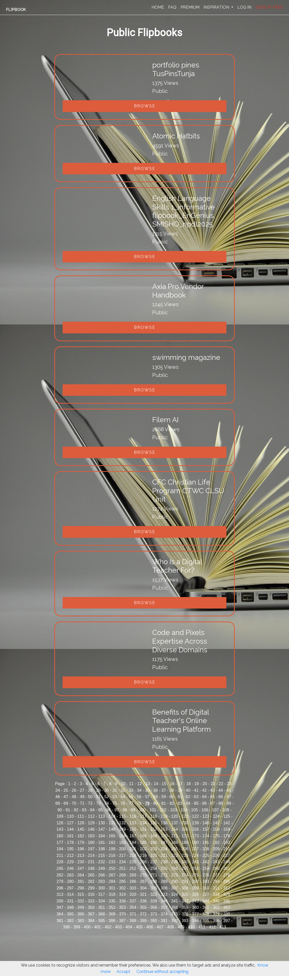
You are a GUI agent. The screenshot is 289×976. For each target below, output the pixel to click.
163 (91, 836)
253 (143, 868)
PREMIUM (190, 7)
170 (164, 836)
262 (60, 875)
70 (74, 803)
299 (91, 888)
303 (132, 888)
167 (132, 836)
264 (80, 875)
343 (195, 901)
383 (80, 920)
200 (122, 849)
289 (164, 881)
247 (80, 868)
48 (74, 797)
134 (143, 823)
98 (125, 810)
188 (174, 842)
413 (222, 927)
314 (70, 894)
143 (60, 829)
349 (80, 907)
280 (70, 881)
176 (226, 836)
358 (174, 907)
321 (143, 894)
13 (147, 784)
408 (170, 927)
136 (164, 823)
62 (188, 797)
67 (229, 797)
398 (66, 927)
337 (132, 901)
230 (80, 862)
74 (106, 803)
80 (155, 803)
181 (101, 842)
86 (204, 803)
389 (143, 920)
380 (226, 914)
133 (132, 823)
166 (122, 836)
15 (164, 784)
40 (188, 790)
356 (153, 907)
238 (164, 862)
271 (153, 875)
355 (143, 907)
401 (97, 927)
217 (122, 855)
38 (172, 790)
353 (122, 907)
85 (196, 803)
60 (172, 797)
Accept (123, 971)
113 (101, 816)
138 (185, 823)
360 (195, 907)
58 (155, 797)
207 (195, 849)
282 (91, 881)
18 (188, 784)
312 (226, 888)
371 (132, 914)
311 (216, 888)
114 (111, 816)
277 (216, 875)
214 (91, 855)
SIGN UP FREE (269, 7)
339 (153, 901)
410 (191, 927)
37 (163, 790)
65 (212, 797)
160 (60, 836)
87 (212, 803)
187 (164, 842)
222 (174, 855)
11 (131, 784)
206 (185, 849)
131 (111, 823)
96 (108, 810)
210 (226, 849)
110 (70, 816)
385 (101, 920)
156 (195, 829)
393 (185, 920)
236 (143, 862)
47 (66, 797)
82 (172, 803)
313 (60, 894)
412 (212, 927)
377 (195, 914)
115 (122, 816)
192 (216, 842)
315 (80, 894)
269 (132, 875)
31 (115, 790)
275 (195, 875)
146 (91, 829)
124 (216, 816)
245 (60, 868)
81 (163, 803)
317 (101, 894)
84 (188, 803)
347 (60, 907)
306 (164, 888)
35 (147, 790)
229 (70, 862)
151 (143, 829)
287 (143, 881)
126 (60, 823)
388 (132, 920)
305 (153, 888)
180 (91, 842)
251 (122, 868)
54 (123, 797)
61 (180, 797)
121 (185, 816)
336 (122, 901)
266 (101, 875)
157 (205, 829)
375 (174, 914)
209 (216, 849)
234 (122, 862)
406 (149, 927)
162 (80, 836)
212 (70, 855)
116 (132, 816)
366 (80, 914)
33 (131, 790)
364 (60, 914)
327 (205, 894)
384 (91, 920)
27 (82, 790)
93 (84, 810)
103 (173, 810)
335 (111, 901)
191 (205, 842)
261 (226, 868)
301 (111, 888)
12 (139, 784)
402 (108, 927)
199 (111, 849)
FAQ (172, 7)
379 (216, 914)
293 (205, 881)
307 (174, 888)
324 (174, 894)
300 (101, 888)
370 (122, 914)
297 (70, 888)
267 (111, 875)
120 (174, 816)
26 (74, 790)
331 (70, 901)
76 (123, 803)
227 (226, 855)
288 (153, 881)
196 (80, 849)
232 (101, 862)
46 (58, 797)
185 (143, 842)
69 (66, 803)
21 (213, 784)
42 (204, 790)
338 (143, 901)
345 (216, 901)
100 (142, 810)
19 (196, 784)
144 (70, 829)
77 (131, 803)
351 (101, 907)
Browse (144, 106)
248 (91, 868)
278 (226, 875)
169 (153, 836)
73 (98, 803)
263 (70, 875)
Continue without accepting (162, 971)
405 (139, 927)
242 (205, 862)
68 (58, 803)
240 (185, 862)
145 (80, 829)
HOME (158, 7)
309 (195, 888)
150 (132, 829)
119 (164, 816)
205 (174, 849)
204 (164, 849)
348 (70, 907)
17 (180, 784)
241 (195, 862)
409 (180, 927)
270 (143, 875)
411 (201, 927)
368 (101, 914)
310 (205, 888)
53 (115, 797)
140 (205, 823)
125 (226, 816)
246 (70, 868)
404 (129, 927)
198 (101, 849)
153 (164, 829)
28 (90, 790)
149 (122, 829)
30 (106, 790)
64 (204, 797)
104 (184, 810)
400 (87, 927)
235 (132, 862)
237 (153, 862)
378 (205, 914)
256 (174, 868)
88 (220, 803)
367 (91, 914)
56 (139, 797)
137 (174, 823)
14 (156, 784)
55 (131, 797)
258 (195, 868)
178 (70, 842)
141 (216, 823)
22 (221, 784)
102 (163, 810)
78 (139, 803)
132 (122, 823)
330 (60, 901)
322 (153, 894)
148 (111, 829)
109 (60, 816)
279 (60, 881)
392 (174, 920)
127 (70, 823)
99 (133, 810)
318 (111, 894)
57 (147, 797)
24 (58, 790)
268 (122, 875)
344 (205, 901)
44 (220, 790)
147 (101, 829)
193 (226, 842)
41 (196, 790)
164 (101, 836)
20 (204, 784)
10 (123, 784)
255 (164, 868)
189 (185, 842)
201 (132, 849)
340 (164, 901)
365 (70, 914)
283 (101, 881)
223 (185, 855)
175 (216, 836)
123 (205, 816)
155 (185, 829)
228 (60, 862)
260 (216, 868)
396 (216, 920)
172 (185, 836)
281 (80, 881)
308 (185, 888)
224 (195, 855)
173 (195, 836)
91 (68, 810)
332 (80, 901)
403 (118, 927)
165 (111, 836)
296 (60, 888)
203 (153, 849)
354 (132, 907)
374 (164, 914)
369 (111, 914)
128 (80, 823)
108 (225, 810)
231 (91, 862)
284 (111, 881)
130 (101, 823)
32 (123, 790)
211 (60, 855)
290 (174, 881)
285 (122, 881)
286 (132, 881)
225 (205, 855)
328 (216, 894)
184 (132, 842)
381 (60, 920)
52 (106, 797)
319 (122, 894)
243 (216, 862)
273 (174, 875)
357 (164, 907)
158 (216, 829)
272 (164, 875)
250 (111, 868)
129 (91, 823)
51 (98, 797)
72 (90, 803)
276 (205, 875)
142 (226, 823)
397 (226, 920)
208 (205, 849)
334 (101, 901)
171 (174, 836)
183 (122, 842)
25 (66, 790)
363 (226, 907)
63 (196, 797)
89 (229, 803)
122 (195, 816)
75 (115, 803)
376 (185, 914)
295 (226, 881)
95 (100, 810)
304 (143, 888)
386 (111, 920)
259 (205, 868)
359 (185, 907)
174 (205, 836)
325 (185, 894)
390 (153, 920)
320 (132, 894)
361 (205, 907)
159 (226, 829)
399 (76, 927)
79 (147, 803)
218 (132, 855)
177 (60, 842)
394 (195, 920)
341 (174, 901)
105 (194, 810)
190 (195, 842)
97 (117, 810)
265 (91, 875)
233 (111, 862)
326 (195, 894)
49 (82, 797)
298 (80, 888)
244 (226, 862)
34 (139, 790)
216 (111, 855)
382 (70, 920)
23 (229, 784)
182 (111, 842)
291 (185, 881)
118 (153, 816)
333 (91, 901)
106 (204, 810)
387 (122, 920)
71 (82, 803)
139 (195, 823)
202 (143, 849)
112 (91, 816)
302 (122, 888)
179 (80, 842)
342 (185, 901)
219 (143, 855)
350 (91, 907)
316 (91, 894)
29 (98, 790)
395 (205, 920)
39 (180, 790)
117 (143, 816)
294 (216, 881)
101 (152, 810)
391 (164, 920)
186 (153, 842)
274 (185, 875)
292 (195, 881)
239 (174, 862)
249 (101, 868)
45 (229, 790)
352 (111, 907)
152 (153, 829)
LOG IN (244, 7)
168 (143, 836)
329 (226, 894)
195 (70, 849)
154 (174, 829)
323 (164, 894)
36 (155, 790)
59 (163, 797)
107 (215, 810)
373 (153, 914)
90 (59, 810)
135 (153, 823)
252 (132, 868)
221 (164, 855)
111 (80, 816)
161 (70, 836)
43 (212, 790)
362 (216, 907)
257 (185, 868)
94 (92, 810)
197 (91, 849)
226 (216, 855)
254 (153, 868)
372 (143, 914)
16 (172, 784)
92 (76, 810)
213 (80, 855)
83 (180, 803)
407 (160, 927)
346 (226, 901)
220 (153, 855)
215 (101, 855)
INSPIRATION (216, 7)
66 (220, 797)
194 (60, 849)
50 (90, 797)
